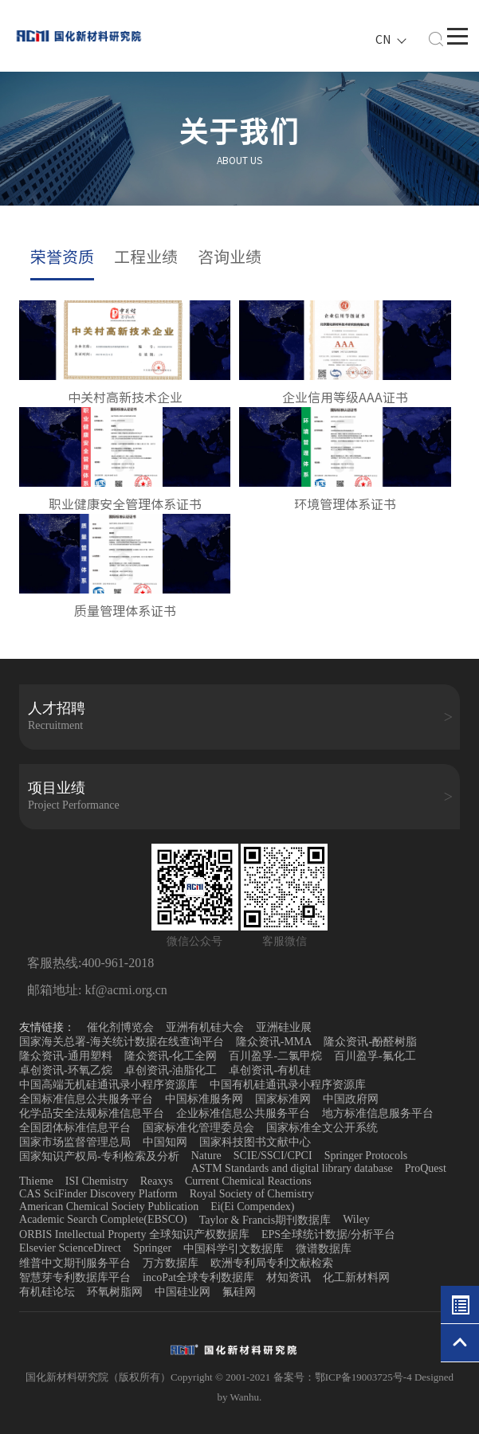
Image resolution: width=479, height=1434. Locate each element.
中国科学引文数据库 (233, 1249)
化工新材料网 (356, 1277)
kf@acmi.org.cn (124, 990)
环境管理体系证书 (345, 504)
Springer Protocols (366, 1156)
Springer (152, 1248)
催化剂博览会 (120, 1027)
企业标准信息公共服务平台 (243, 1113)
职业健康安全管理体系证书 (125, 504)
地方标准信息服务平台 (378, 1113)
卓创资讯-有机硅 (270, 1070)
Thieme (36, 1181)
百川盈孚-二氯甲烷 (275, 1056)
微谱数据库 (323, 1249)
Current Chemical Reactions (248, 1181)
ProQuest (425, 1168)
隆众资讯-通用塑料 (65, 1056)
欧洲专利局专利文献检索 (271, 1263)
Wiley (356, 1219)
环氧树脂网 (115, 1292)
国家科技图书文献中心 (255, 1142)
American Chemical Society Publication (108, 1207)
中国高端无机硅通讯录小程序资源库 (108, 1085)
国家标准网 (283, 1099)
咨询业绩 (229, 256)
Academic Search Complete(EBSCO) (103, 1219)
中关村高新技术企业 (125, 397)
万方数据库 (170, 1263)
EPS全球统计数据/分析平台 (328, 1234)
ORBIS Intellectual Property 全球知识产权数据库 (134, 1234)
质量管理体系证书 (125, 611)
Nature (206, 1156)
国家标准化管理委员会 (198, 1128)
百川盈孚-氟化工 (375, 1056)
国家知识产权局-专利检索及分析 (99, 1156)
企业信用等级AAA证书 (345, 397)
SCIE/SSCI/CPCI (273, 1156)
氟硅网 (239, 1292)
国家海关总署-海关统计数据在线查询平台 (121, 1042)
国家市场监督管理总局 (75, 1142)
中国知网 (165, 1142)
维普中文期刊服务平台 (75, 1263)
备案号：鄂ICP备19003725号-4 (343, 1377)
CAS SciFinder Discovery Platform (98, 1194)
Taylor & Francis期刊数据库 (265, 1220)
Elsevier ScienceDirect (70, 1248)
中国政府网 (351, 1099)
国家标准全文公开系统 (322, 1128)
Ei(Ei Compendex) (252, 1207)
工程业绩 (146, 256)
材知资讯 (288, 1277)
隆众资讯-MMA (274, 1042)
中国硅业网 (182, 1292)
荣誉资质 (62, 256)
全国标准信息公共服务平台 (86, 1099)
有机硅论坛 (47, 1292)
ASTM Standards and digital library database (292, 1168)
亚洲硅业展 (284, 1027)
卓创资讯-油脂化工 (171, 1070)
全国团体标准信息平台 (75, 1128)
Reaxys (156, 1181)
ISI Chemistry (96, 1181)
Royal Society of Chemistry (252, 1194)
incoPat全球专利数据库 (198, 1277)
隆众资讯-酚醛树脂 (370, 1042)
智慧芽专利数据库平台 (75, 1277)
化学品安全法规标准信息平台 (91, 1113)
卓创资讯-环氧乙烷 (65, 1070)
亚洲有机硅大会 (205, 1027)
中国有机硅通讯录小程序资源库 (288, 1085)
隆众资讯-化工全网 (171, 1056)
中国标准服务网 (204, 1099)
